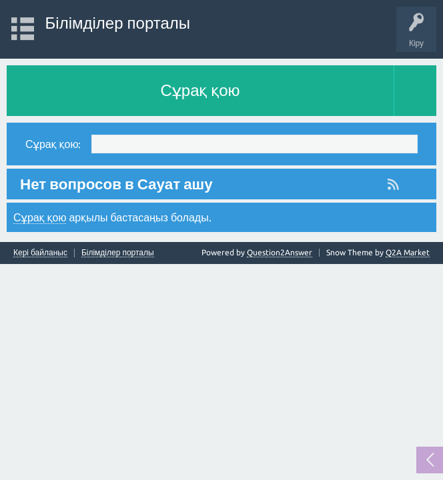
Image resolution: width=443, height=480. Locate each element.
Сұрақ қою (200, 90)
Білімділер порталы (117, 23)
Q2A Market (408, 252)
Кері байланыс (40, 253)
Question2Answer (279, 252)
